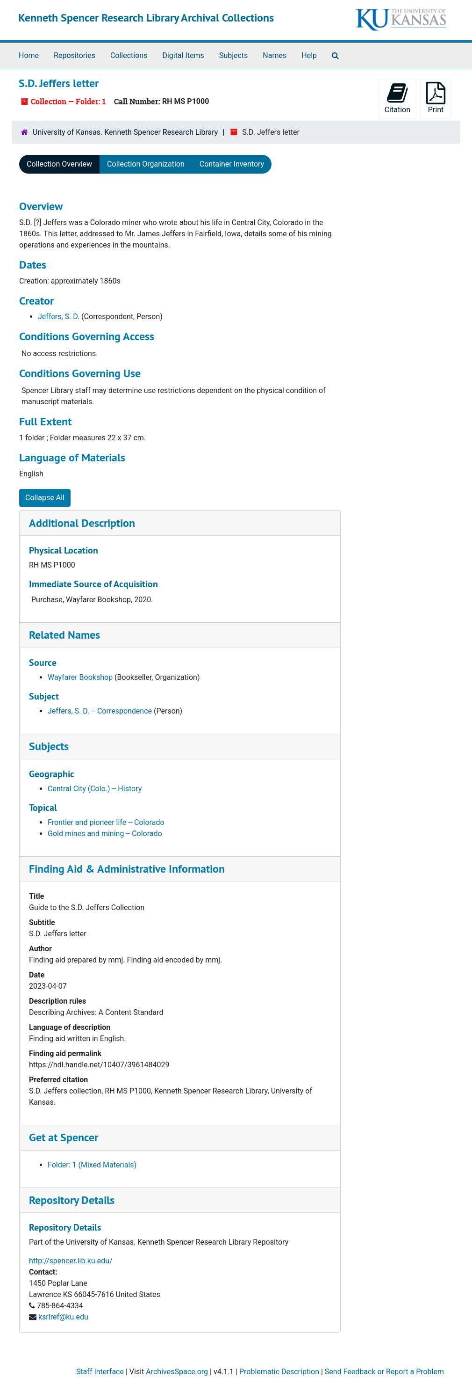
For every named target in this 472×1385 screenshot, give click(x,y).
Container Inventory (232, 164)
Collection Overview (59, 164)
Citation (397, 98)
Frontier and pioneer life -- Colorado (106, 822)
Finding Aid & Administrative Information (127, 868)
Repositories (74, 55)
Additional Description (82, 523)
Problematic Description (279, 1371)
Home (29, 55)
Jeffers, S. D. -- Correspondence (100, 711)
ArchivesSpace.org (177, 1371)
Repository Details (71, 1200)
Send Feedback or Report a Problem (384, 1371)
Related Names (64, 634)
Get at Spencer (63, 1137)
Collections (129, 55)
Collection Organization (146, 164)
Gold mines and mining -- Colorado (105, 833)
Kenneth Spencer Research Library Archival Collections (146, 17)
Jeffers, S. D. (58, 316)
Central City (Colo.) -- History (95, 788)
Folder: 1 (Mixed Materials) (92, 1164)
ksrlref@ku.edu (63, 1316)
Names (274, 55)
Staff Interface (100, 1371)
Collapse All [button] (44, 497)
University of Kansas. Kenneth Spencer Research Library (125, 132)
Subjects (233, 55)
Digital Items (183, 55)
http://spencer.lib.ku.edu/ (71, 1260)
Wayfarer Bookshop (80, 677)
